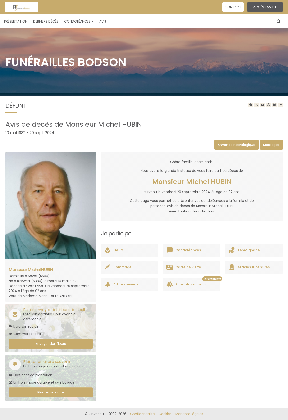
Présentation (15, 21)
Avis (102, 21)
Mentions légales (189, 413)
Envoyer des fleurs (51, 343)
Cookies (165, 413)
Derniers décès (46, 21)
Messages (271, 144)
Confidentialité (142, 413)
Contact (233, 7)
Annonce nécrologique (236, 144)
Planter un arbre (50, 392)
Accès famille (265, 7)
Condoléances (78, 21)
